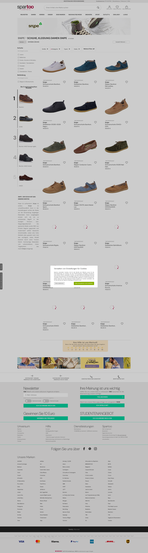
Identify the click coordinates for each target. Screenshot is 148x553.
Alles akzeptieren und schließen (84, 283)
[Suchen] (98, 7)
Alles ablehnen (59, 283)
